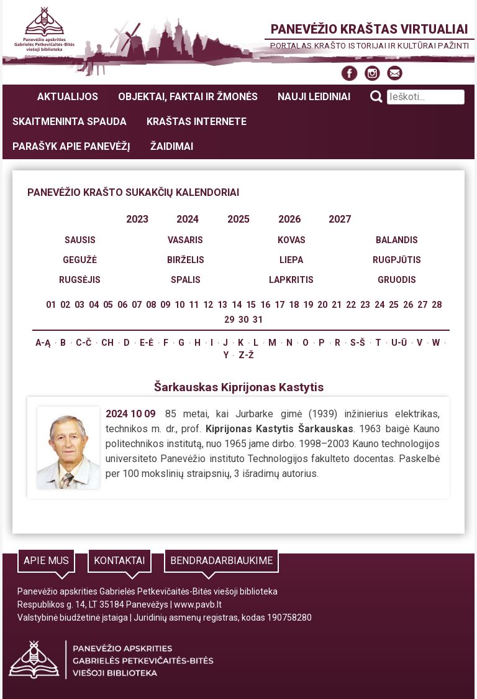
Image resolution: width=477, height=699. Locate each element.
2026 (289, 219)
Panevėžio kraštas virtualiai (369, 29)
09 (165, 305)
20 (322, 305)
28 (437, 305)
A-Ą (42, 343)
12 (208, 305)
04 (94, 305)
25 (394, 305)
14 (237, 305)
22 (351, 305)
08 (151, 305)
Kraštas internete (197, 121)
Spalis (186, 280)
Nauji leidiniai (314, 97)
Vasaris (185, 240)
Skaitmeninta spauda (69, 121)
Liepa (291, 260)
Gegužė (80, 260)
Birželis (185, 260)
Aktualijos (67, 97)
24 (379, 305)
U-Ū (399, 343)
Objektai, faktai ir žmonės (188, 97)
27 (422, 305)
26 (408, 305)
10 (179, 305)
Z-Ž (246, 355)
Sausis (80, 240)
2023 (137, 219)
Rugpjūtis (397, 260)
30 (243, 320)
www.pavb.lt (198, 604)
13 (222, 305)
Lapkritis (291, 280)
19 (308, 305)
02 (65, 305)
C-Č (83, 343)
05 (108, 305)
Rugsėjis (80, 280)
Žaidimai (171, 146)
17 (279, 305)
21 (337, 305)
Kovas (292, 240)
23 (365, 305)
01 (51, 305)
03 (79, 305)
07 (137, 305)
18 (294, 305)
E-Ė (146, 343)
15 (251, 305)
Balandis (397, 240)
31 (258, 320)
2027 (340, 219)
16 (265, 305)
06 (122, 305)
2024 (187, 219)
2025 (238, 219)
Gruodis (397, 280)
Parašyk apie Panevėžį (71, 146)
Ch (107, 343)
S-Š (357, 343)
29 (229, 320)
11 (194, 305)
